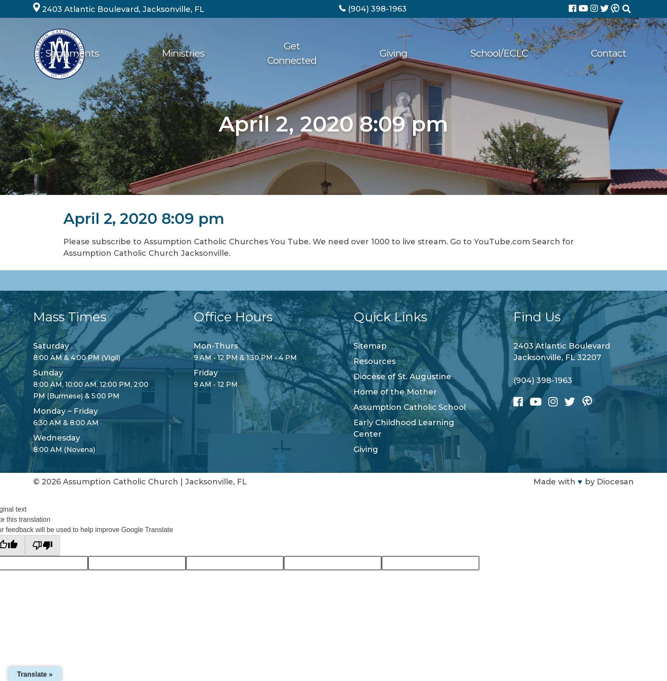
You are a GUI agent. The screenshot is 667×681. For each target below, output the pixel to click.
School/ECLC (544, 54)
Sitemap (370, 346)
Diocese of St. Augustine (402, 376)
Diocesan (615, 481)
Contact (608, 54)
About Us (165, 54)
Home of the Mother (395, 392)
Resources (374, 361)
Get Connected (420, 54)
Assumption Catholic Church (120, 481)
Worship (221, 54)
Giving (485, 54)
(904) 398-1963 (542, 380)
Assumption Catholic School (409, 407)
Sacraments (284, 54)
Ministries (348, 54)
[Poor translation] (42, 545)
